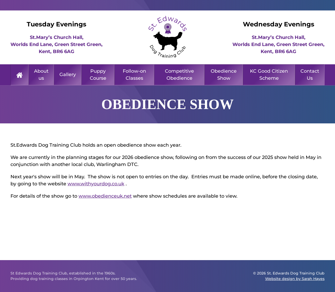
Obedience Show (224, 74)
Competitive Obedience (179, 74)
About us (41, 74)
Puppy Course (98, 74)
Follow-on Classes (134, 74)
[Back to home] (167, 37)
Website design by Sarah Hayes (295, 278)
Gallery (67, 74)
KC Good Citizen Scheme (269, 74)
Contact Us (309, 74)
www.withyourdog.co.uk (96, 184)
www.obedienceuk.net (105, 196)
